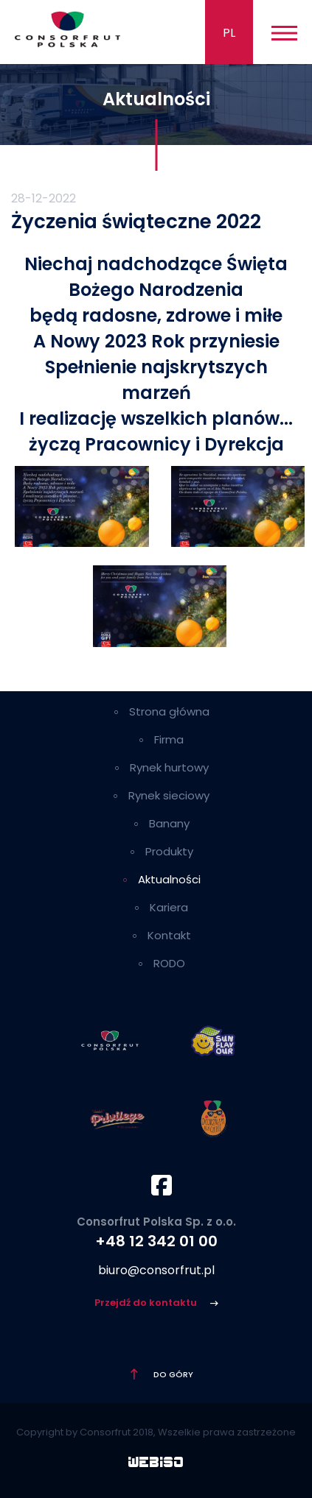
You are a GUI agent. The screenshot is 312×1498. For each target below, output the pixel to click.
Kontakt (169, 935)
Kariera (169, 907)
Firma (169, 739)
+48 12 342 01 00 (156, 1241)
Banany (169, 823)
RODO (169, 963)
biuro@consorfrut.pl (156, 1270)
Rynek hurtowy (169, 767)
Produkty (169, 851)
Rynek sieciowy (168, 795)
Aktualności (169, 879)
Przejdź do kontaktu (146, 1303)
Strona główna (169, 711)
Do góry (172, 1374)
